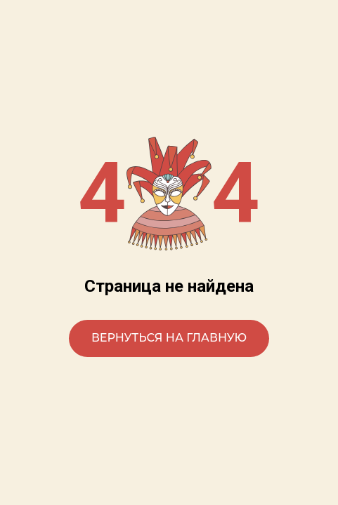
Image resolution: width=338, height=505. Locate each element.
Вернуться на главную (169, 337)
